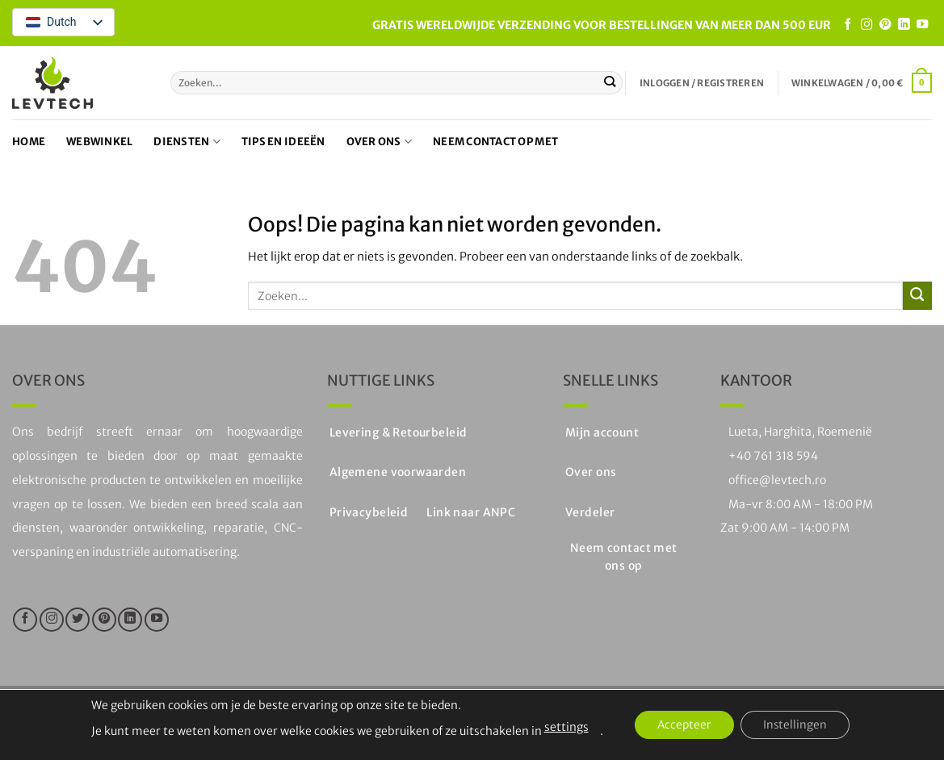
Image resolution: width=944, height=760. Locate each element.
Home (28, 141)
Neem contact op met (495, 141)
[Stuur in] (610, 82)
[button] (702, 83)
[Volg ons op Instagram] (866, 25)
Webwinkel (99, 141)
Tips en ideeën (283, 141)
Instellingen (798, 725)
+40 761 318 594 (773, 456)
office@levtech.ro (777, 480)
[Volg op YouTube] (922, 25)
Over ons (379, 141)
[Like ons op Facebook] (848, 25)
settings (561, 727)
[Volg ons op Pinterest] (885, 25)
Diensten (186, 141)
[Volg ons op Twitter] (77, 620)
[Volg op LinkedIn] (903, 25)
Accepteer (683, 725)
